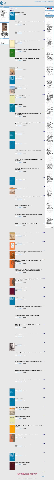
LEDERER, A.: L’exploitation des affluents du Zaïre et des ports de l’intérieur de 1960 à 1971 (50, 157)
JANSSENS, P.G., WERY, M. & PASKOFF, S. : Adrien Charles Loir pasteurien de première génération (50, 73)
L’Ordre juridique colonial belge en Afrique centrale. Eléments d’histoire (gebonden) (49, 39)
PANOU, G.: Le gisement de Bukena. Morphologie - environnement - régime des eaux (50, 162)
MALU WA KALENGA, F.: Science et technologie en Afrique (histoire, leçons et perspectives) (50, 185)
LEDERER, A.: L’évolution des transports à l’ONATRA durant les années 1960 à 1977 (50, 26)
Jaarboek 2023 (49, 222)
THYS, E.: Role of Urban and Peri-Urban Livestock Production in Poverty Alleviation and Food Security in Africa (50, 58)
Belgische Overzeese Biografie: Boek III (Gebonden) (50, 151)
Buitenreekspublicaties (4, 12)
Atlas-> (2, 9)
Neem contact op (3, 43)
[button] (38, 1)
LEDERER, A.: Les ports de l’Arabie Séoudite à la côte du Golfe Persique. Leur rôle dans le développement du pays (50, 179)
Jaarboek (2, 16)
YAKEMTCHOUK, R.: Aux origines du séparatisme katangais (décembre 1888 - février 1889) (50, 104)
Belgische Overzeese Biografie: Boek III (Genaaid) (50, 205)
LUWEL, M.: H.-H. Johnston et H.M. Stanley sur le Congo (50, 100)
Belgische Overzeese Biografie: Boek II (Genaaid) (50, 52)
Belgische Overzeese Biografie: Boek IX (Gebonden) (50, 224)
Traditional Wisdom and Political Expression (49, 90)
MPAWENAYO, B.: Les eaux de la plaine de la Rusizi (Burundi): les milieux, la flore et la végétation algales (50, 166)
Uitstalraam (2, 22)
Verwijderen (24, 14)
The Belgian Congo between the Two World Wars (49, 203)
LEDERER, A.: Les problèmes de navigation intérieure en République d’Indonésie (50, 43)
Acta (1, 8)
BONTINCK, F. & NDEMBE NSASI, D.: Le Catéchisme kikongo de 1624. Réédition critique (50, 195)
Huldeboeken (2, 15)
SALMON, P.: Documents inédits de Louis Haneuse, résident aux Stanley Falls (50, 108)
